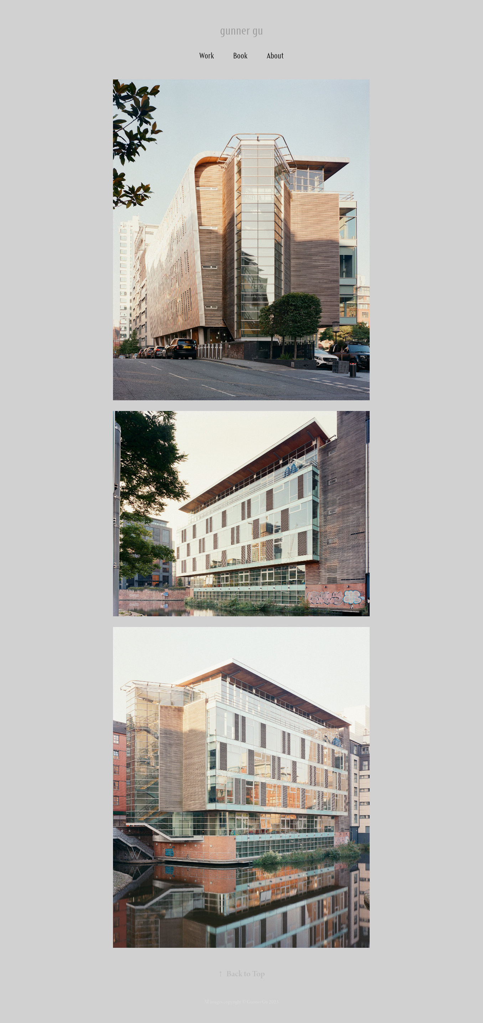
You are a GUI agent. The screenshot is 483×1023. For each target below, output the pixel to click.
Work (206, 56)
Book (240, 56)
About (275, 56)
